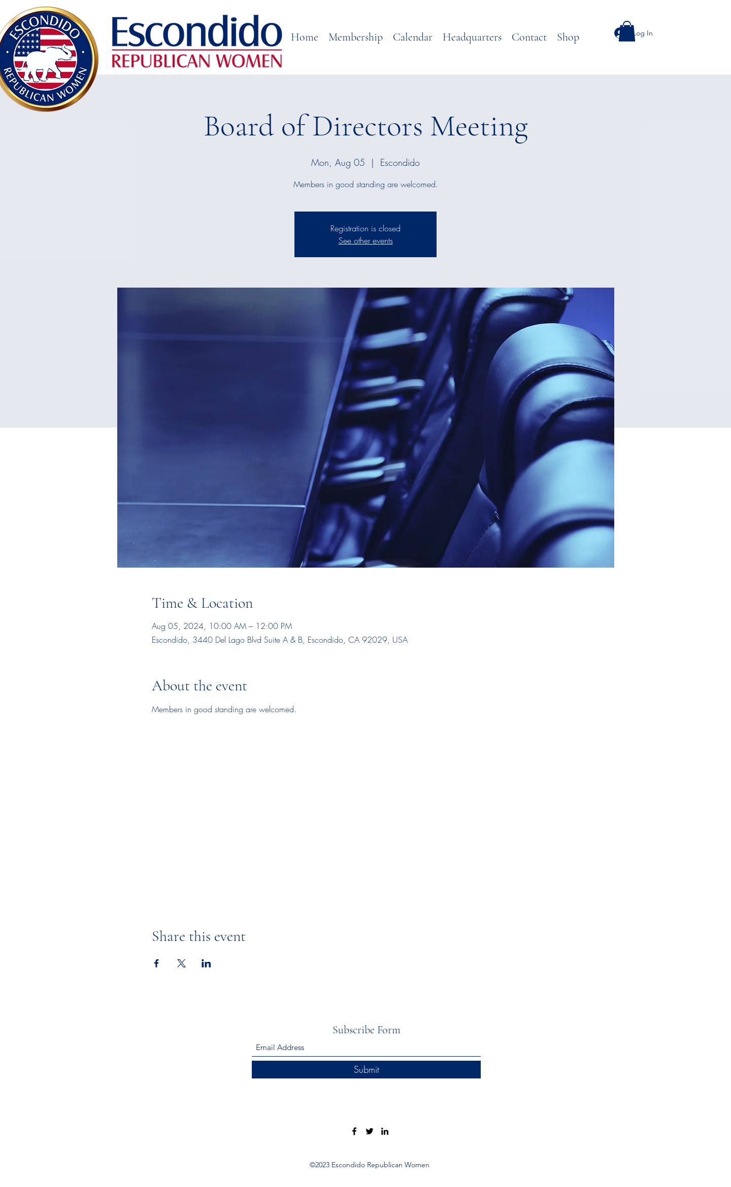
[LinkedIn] (385, 1131)
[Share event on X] (181, 963)
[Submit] (366, 1069)
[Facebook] (354, 1131)
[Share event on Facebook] (156, 963)
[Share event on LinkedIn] (206, 963)
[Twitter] (369, 1131)
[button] (627, 31)
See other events (366, 240)
